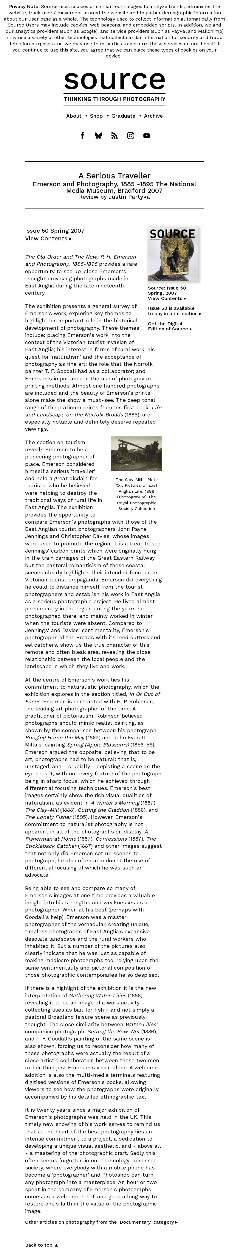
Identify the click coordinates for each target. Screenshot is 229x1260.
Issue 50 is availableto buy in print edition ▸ (175, 310)
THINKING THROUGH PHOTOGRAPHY (114, 99)
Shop (96, 116)
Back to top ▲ (42, 1245)
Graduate (123, 116)
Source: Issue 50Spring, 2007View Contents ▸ (167, 293)
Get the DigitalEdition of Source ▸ (170, 326)
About (73, 116)
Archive (153, 116)
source (114, 78)
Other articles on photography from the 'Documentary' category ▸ (101, 1222)
